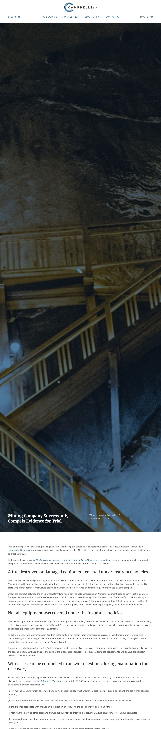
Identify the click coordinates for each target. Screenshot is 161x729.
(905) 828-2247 (146, 17)
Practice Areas (71, 17)
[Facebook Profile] (8, 17)
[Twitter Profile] (12, 17)
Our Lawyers (49, 17)
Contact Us (112, 17)
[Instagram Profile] (15, 17)
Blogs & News (93, 17)
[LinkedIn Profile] (19, 17)
